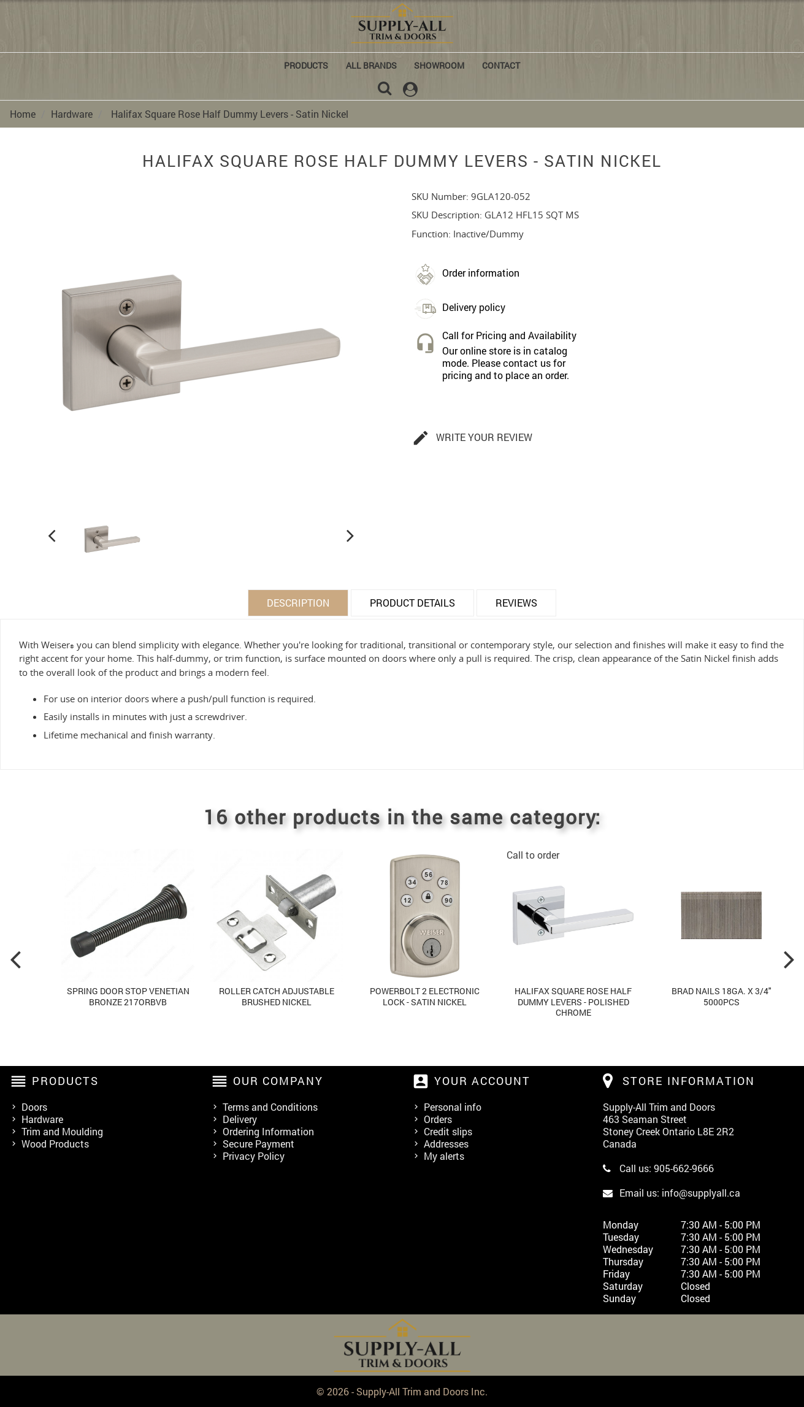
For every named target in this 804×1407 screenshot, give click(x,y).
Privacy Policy (254, 1155)
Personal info (452, 1106)
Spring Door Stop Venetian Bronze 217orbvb (128, 995)
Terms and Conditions (270, 1106)
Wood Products (55, 1143)
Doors (34, 1106)
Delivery (240, 1118)
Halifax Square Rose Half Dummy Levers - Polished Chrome (573, 1000)
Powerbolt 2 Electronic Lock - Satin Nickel (425, 995)
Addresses (446, 1143)
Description (298, 601)
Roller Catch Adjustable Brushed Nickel (276, 995)
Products (306, 65)
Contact (501, 65)
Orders (438, 1118)
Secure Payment (258, 1143)
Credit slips (448, 1130)
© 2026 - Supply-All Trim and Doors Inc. (402, 1390)
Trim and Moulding (62, 1130)
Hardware (42, 1118)
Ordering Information (268, 1130)
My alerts (444, 1155)
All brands (371, 65)
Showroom (439, 65)
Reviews (516, 601)
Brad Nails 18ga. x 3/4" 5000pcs (721, 995)
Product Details (412, 601)
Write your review (472, 437)
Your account (482, 1079)
